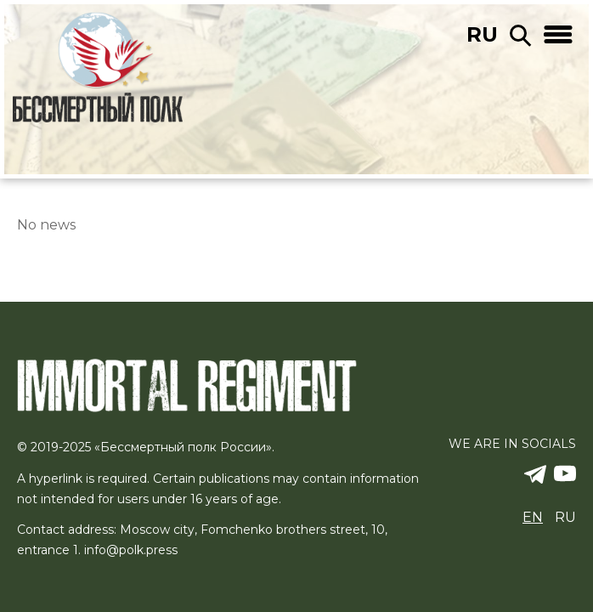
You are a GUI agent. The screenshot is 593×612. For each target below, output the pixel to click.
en (532, 517)
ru (482, 34)
